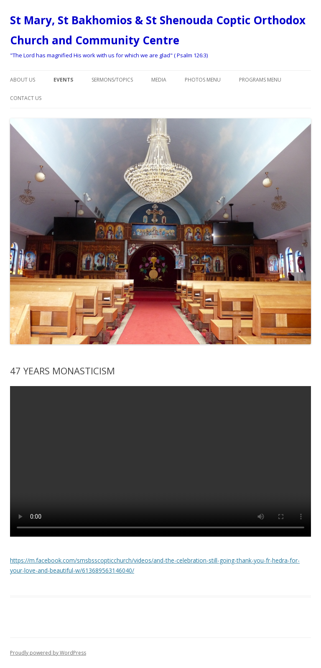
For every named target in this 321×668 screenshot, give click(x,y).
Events (63, 79)
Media (158, 79)
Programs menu (260, 79)
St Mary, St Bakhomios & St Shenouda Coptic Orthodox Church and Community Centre (158, 30)
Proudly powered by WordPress (48, 652)
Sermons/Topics (112, 79)
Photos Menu (203, 79)
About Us (22, 79)
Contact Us (25, 98)
